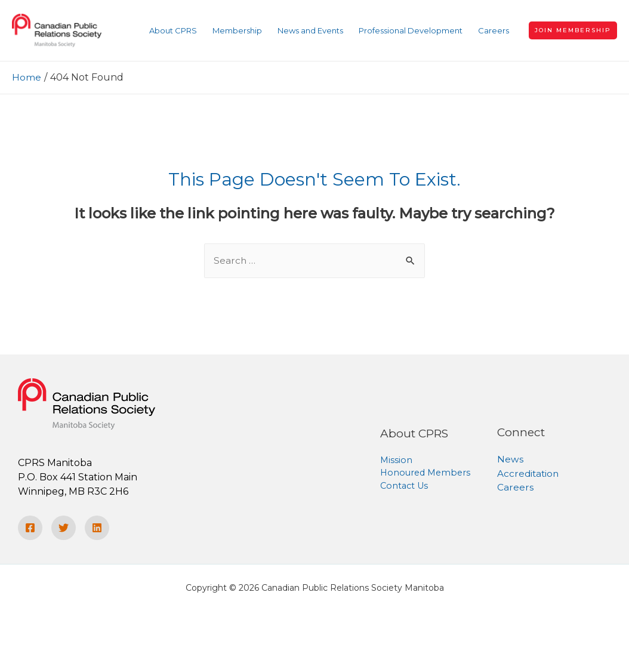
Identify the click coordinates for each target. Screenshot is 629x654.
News (510, 459)
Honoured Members (427, 473)
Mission (396, 459)
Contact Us (405, 486)
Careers (515, 487)
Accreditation (529, 473)
